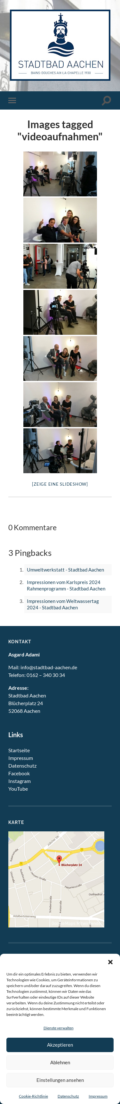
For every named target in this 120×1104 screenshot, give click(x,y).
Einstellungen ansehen (60, 1080)
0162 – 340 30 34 (46, 675)
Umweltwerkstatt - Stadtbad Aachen (65, 570)
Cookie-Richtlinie (33, 1096)
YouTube (18, 789)
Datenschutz (68, 1096)
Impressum (98, 1096)
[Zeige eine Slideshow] (60, 484)
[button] (110, 962)
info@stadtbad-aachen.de (48, 667)
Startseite (19, 750)
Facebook (19, 773)
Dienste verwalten (59, 1028)
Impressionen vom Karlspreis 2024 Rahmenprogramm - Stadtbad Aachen (66, 585)
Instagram (19, 781)
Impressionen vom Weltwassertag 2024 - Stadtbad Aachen (63, 604)
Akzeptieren (60, 1045)
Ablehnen (60, 1062)
